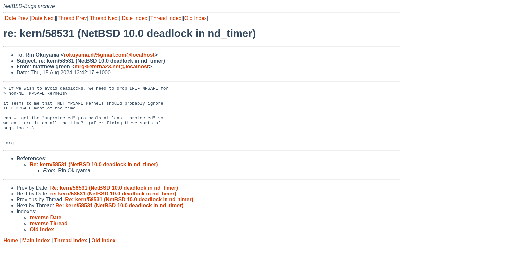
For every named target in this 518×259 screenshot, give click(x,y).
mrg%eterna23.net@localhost (112, 66)
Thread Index (165, 18)
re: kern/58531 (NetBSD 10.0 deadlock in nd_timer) (113, 205)
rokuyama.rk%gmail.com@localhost (109, 55)
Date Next (43, 18)
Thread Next (104, 18)
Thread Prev (72, 18)
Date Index (134, 18)
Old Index (195, 18)
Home (10, 252)
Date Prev (16, 18)
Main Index (36, 252)
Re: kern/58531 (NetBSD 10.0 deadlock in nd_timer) (94, 176)
